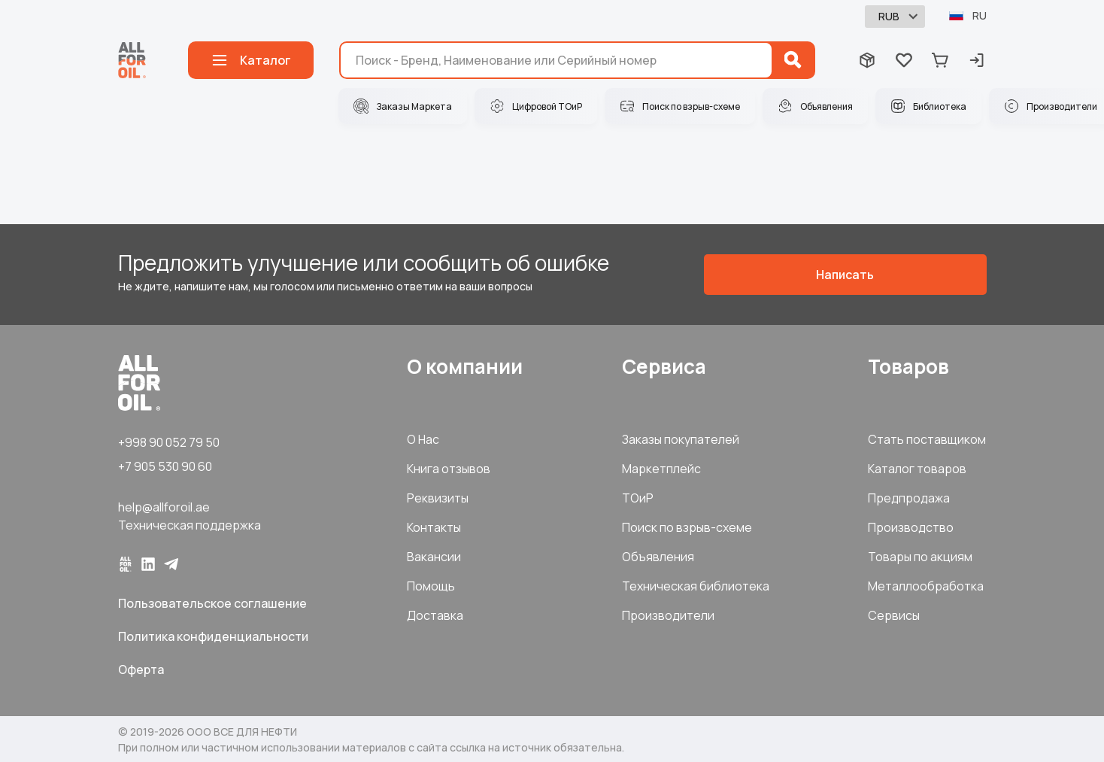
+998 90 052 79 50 (169, 442)
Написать (845, 274)
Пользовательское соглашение (212, 603)
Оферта (141, 669)
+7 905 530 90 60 (165, 466)
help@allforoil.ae (164, 507)
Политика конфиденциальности (213, 636)
